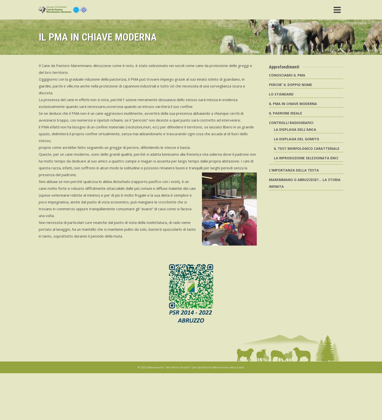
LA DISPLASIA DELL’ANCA (295, 129)
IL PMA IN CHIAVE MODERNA (293, 103)
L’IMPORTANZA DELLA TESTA (294, 170)
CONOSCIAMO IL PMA (287, 75)
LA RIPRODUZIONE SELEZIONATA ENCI (306, 158)
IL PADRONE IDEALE (285, 113)
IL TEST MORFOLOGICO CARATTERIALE (306, 148)
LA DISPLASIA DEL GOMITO (296, 139)
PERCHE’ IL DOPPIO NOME (290, 84)
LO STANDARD (281, 94)
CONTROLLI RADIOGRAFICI (291, 122)
